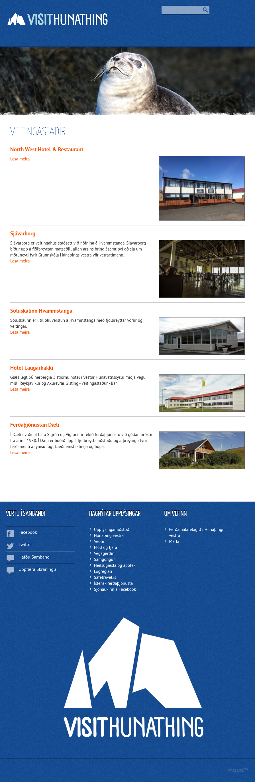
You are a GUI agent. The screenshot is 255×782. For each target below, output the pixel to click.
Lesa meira (20, 159)
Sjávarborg (22, 233)
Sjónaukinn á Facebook (115, 589)
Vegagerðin (104, 553)
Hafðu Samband (34, 557)
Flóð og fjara (105, 547)
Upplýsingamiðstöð (111, 529)
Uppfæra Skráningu (37, 569)
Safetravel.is (105, 577)
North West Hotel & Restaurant (46, 149)
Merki (174, 541)
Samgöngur (104, 559)
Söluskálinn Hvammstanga (41, 310)
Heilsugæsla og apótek (115, 565)
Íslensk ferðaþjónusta (113, 583)
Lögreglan (103, 571)
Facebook (28, 532)
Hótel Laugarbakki (31, 367)
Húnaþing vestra (109, 535)
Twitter (25, 544)
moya (237, 770)
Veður (99, 541)
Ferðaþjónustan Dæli (34, 424)
